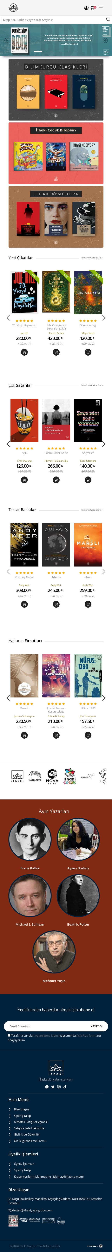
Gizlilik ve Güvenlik (26, 1134)
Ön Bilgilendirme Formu (30, 1141)
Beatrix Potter (78, 924)
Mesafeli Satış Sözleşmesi (31, 1122)
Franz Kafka (30, 868)
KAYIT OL (96, 1026)
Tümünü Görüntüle (92, 257)
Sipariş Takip (22, 1116)
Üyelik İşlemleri (24, 1164)
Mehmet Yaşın (54, 980)
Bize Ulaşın (21, 1109)
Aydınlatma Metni (47, 1035)
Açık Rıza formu (86, 1035)
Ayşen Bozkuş (78, 868)
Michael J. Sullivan (30, 924)
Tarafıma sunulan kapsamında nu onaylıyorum (54, 1038)
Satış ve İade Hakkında (29, 1128)
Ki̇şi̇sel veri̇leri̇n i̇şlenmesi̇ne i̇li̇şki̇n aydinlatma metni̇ (49, 1176)
